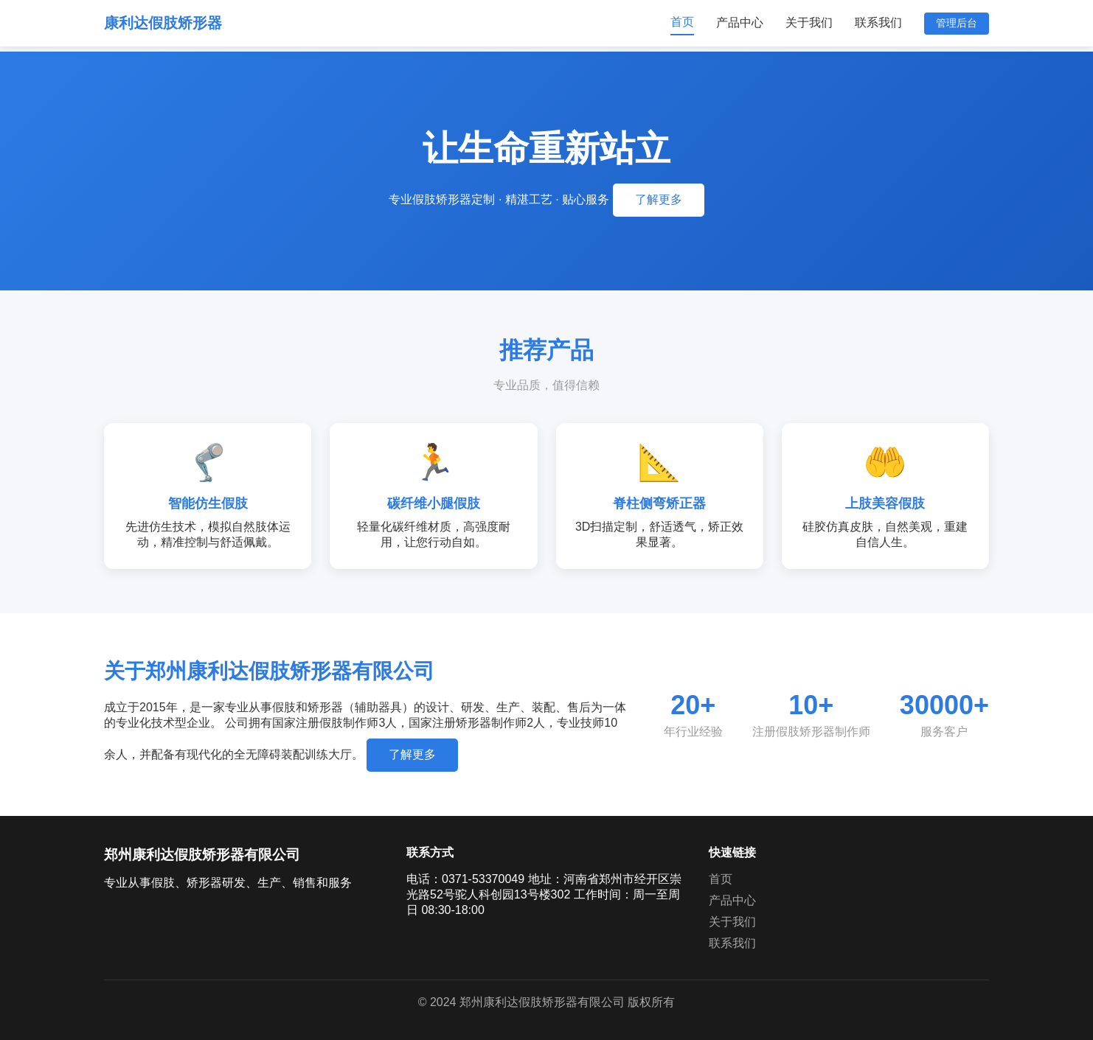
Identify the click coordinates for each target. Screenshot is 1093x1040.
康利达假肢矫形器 (163, 23)
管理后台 (956, 23)
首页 (682, 21)
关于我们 (809, 22)
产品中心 (739, 22)
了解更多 (658, 199)
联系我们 (878, 22)
